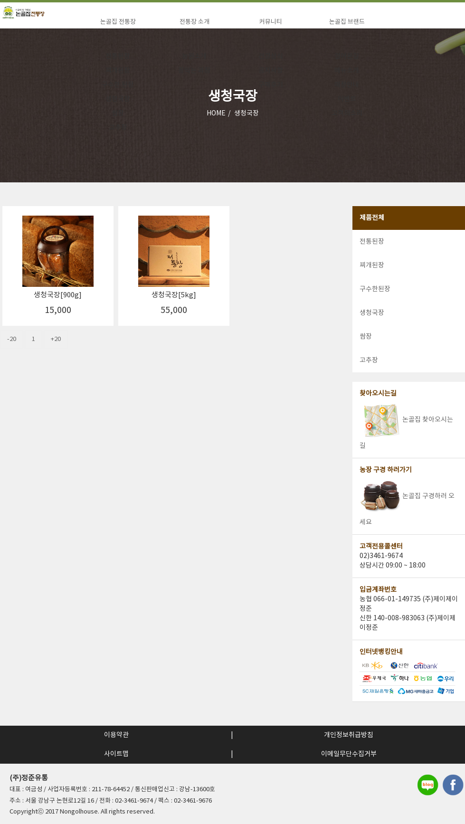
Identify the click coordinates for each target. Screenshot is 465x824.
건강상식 (270, 56)
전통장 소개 (194, 22)
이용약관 (116, 735)
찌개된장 (117, 71)
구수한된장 (375, 289)
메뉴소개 (346, 71)
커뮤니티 (270, 22)
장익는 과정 (194, 71)
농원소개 (194, 56)
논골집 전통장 (118, 22)
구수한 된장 (118, 85)
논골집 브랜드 (347, 22)
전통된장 (117, 56)
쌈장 (118, 113)
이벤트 (347, 99)
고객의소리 (347, 113)
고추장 (118, 128)
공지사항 (270, 71)
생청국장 (117, 99)
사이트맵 (116, 754)
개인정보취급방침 (348, 735)
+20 (56, 339)
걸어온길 (346, 56)
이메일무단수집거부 (349, 754)
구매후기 (270, 85)
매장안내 (346, 85)
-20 (11, 339)
